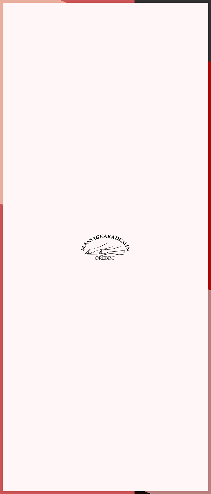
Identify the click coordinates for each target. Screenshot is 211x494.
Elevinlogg (170, 471)
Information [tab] (38, 25)
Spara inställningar (65, 112)
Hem (84, 424)
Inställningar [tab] (95, 25)
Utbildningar (90, 435)
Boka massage (92, 440)
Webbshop (89, 451)
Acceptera (111, 113)
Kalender (87, 446)
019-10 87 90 (21, 434)
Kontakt (87, 462)
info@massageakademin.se (33, 439)
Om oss (87, 429)
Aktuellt (87, 457)
